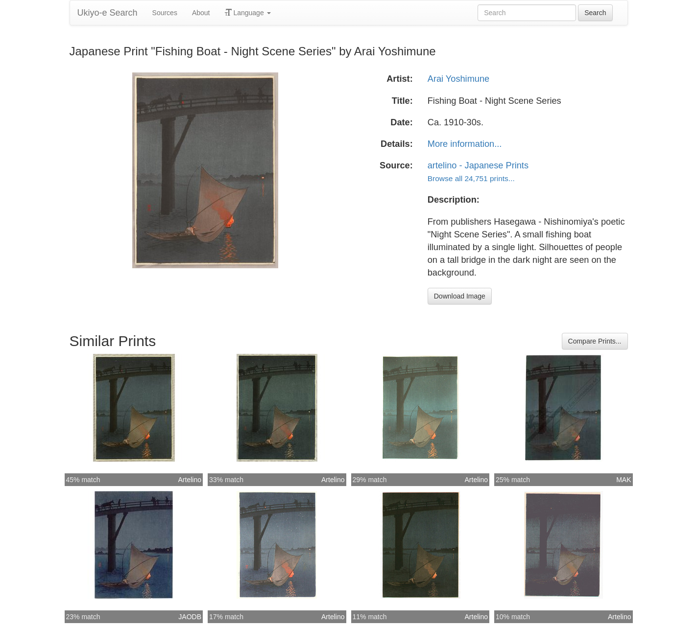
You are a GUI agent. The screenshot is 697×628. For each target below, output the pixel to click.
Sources (164, 13)
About (201, 13)
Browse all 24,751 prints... (471, 178)
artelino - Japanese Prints (478, 165)
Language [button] (248, 13)
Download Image (459, 296)
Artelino (189, 480)
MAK (623, 480)
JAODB (189, 617)
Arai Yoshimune (458, 79)
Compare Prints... (595, 341)
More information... (465, 144)
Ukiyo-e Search (107, 13)
